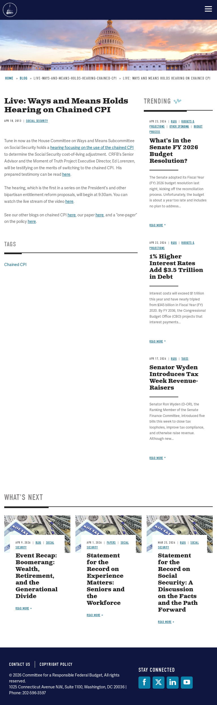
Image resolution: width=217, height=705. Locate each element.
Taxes (184, 359)
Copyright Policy (56, 664)
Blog (174, 243)
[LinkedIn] (173, 683)
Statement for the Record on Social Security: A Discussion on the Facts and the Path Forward (178, 583)
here (66, 174)
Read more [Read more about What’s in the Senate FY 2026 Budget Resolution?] (156, 225)
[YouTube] (187, 683)
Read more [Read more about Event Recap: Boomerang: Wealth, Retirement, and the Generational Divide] (22, 608)
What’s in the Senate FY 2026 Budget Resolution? (173, 151)
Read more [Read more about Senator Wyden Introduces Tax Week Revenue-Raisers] (156, 458)
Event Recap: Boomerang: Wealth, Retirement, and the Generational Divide (37, 576)
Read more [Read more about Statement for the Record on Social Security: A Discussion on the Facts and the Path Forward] (165, 622)
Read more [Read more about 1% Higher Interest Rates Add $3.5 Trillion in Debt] (156, 341)
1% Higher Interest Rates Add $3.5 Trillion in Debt (176, 267)
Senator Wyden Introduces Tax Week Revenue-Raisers (173, 378)
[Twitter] (158, 683)
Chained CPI (15, 264)
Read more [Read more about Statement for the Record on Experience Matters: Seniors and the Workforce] (93, 615)
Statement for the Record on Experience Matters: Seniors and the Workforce (106, 579)
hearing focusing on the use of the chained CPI (92, 147)
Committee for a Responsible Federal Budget (10, 10)
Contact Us (19, 664)
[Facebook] (144, 683)
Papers (111, 542)
